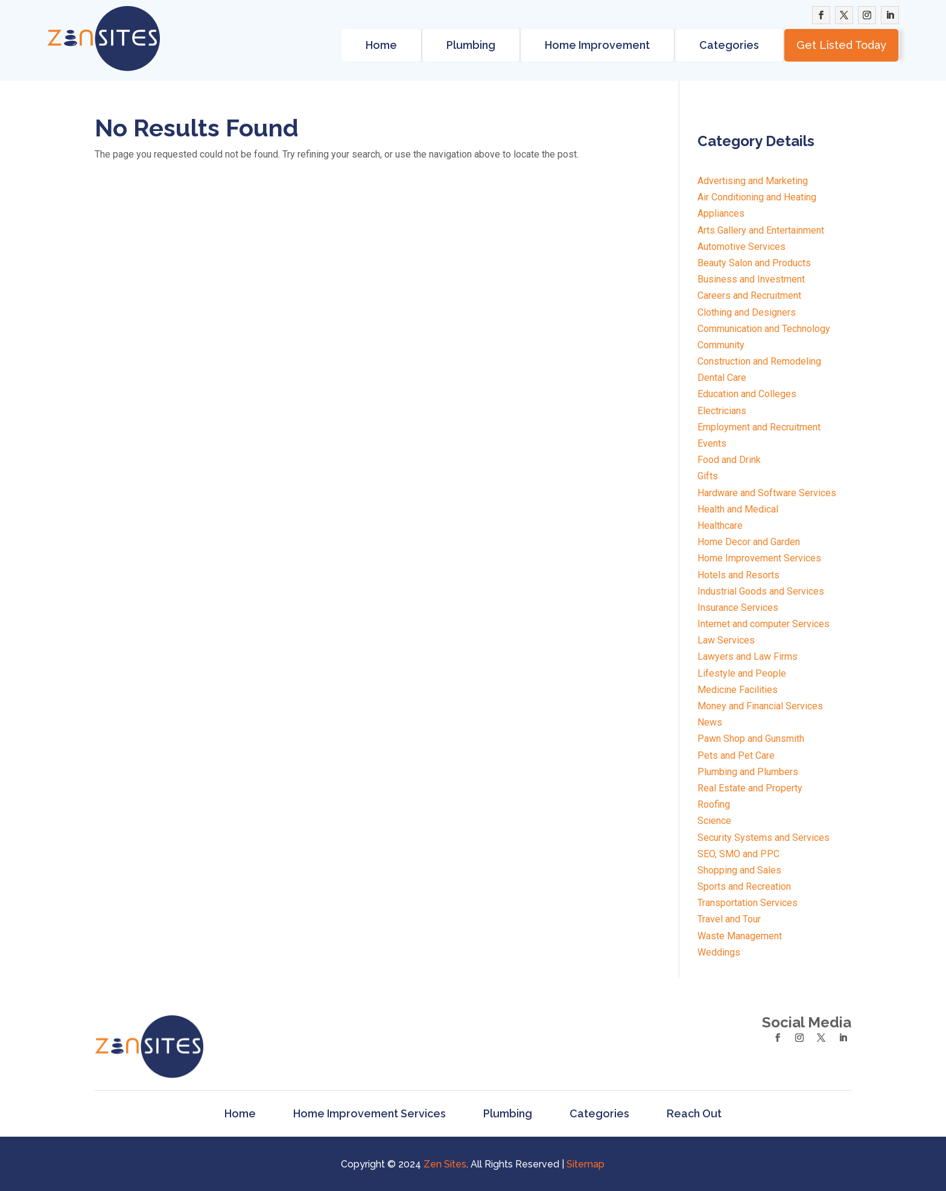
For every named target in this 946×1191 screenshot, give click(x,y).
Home (381, 45)
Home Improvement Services (369, 1114)
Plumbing (470, 45)
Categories (729, 45)
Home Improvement (597, 45)
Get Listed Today (841, 45)
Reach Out (694, 1114)
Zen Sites (445, 1164)
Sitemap (586, 1164)
